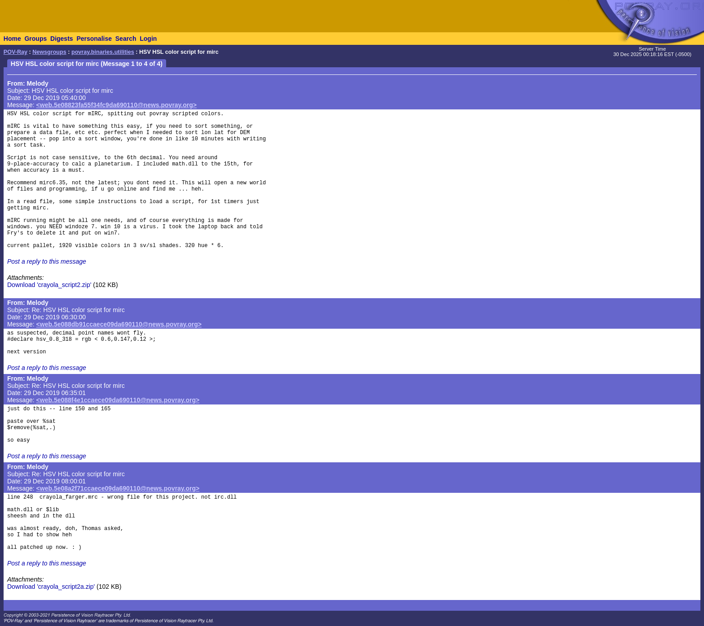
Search (125, 38)
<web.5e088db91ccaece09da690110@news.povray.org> (119, 324)
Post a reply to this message (46, 261)
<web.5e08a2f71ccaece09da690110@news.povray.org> (118, 488)
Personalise (94, 38)
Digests (61, 38)
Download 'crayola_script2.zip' (49, 284)
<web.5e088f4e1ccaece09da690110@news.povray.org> (118, 400)
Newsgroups (49, 52)
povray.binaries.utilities (102, 52)
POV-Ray (15, 52)
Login (148, 38)
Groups (35, 38)
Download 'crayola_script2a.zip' (51, 586)
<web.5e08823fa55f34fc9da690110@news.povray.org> (116, 105)
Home (12, 38)
